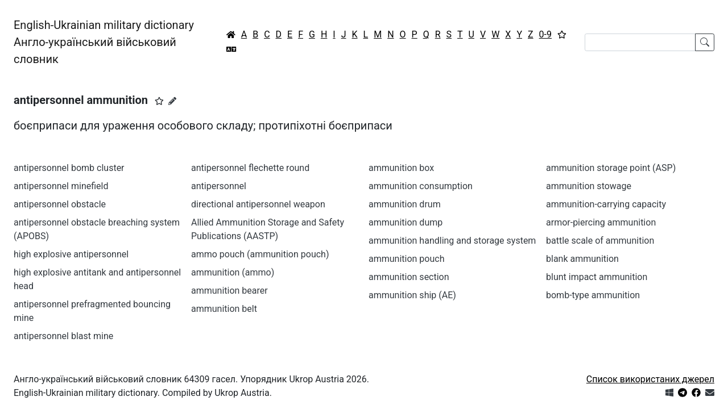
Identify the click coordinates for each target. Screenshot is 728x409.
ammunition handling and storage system (452, 240)
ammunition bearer (229, 290)
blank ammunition (582, 258)
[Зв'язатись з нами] (709, 392)
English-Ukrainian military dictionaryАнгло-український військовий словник (104, 42)
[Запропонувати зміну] (172, 101)
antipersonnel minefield (61, 186)
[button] (159, 101)
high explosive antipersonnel (71, 254)
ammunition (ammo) (232, 272)
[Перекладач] (231, 49)
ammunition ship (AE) (412, 295)
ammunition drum (405, 204)
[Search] (640, 42)
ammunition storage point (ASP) (611, 167)
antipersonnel (218, 186)
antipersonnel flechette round (250, 167)
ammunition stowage (588, 186)
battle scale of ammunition (600, 240)
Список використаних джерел (650, 379)
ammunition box (401, 167)
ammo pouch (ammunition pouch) (260, 254)
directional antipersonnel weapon (258, 204)
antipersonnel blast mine (63, 336)
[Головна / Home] (231, 34)
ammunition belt (224, 308)
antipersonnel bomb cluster (69, 167)
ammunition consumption (421, 186)
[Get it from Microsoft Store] (669, 392)
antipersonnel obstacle (60, 204)
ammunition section (409, 277)
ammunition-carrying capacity (606, 204)
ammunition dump (405, 222)
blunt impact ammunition (596, 277)
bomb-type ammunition (593, 295)
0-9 (545, 34)
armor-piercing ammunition (601, 222)
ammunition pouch (406, 258)
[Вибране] (562, 34)
